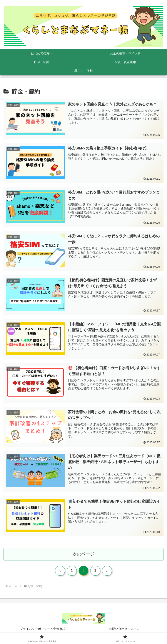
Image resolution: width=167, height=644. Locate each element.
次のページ (83, 554)
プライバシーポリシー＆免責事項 (42, 630)
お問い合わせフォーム (124, 630)
